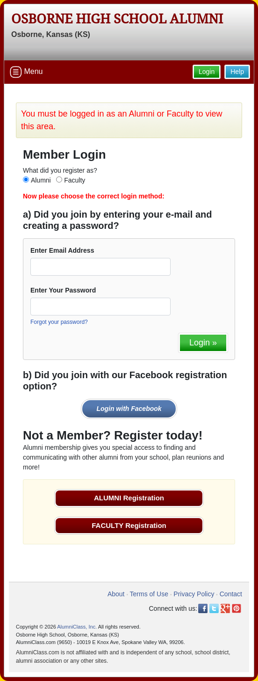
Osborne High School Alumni (117, 19)
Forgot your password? (59, 322)
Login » (203, 342)
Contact (231, 594)
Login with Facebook (128, 408)
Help (237, 71)
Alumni (41, 180)
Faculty (74, 180)
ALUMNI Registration (129, 498)
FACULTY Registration (129, 525)
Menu (26, 72)
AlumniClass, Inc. (77, 627)
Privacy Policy (193, 594)
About (116, 594)
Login (207, 71)
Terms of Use (149, 594)
